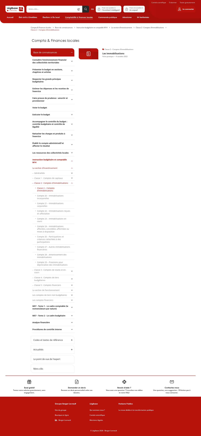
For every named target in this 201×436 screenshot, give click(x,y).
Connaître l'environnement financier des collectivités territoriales (49, 61)
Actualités (38, 349)
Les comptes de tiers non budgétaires (49, 295)
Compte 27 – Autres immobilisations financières (53, 248)
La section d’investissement (121, 27)
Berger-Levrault (65, 420)
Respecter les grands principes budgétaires (46, 80)
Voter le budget (39, 107)
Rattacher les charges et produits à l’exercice (48, 135)
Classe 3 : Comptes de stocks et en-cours (50, 271)
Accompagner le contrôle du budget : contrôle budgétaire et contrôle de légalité (49, 124)
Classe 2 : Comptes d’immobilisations (150, 27)
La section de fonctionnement (46, 290)
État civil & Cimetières (28, 17)
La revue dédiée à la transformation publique (136, 410)
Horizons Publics (125, 404)
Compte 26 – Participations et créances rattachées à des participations (50, 239)
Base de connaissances (64, 27)
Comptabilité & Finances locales (79, 17)
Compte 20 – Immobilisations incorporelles (50, 197)
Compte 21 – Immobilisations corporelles (50, 204)
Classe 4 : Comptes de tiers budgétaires (46, 279)
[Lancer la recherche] (85, 9)
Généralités (39, 173)
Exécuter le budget (41, 114)
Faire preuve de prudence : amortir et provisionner (50, 99)
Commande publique (107, 17)
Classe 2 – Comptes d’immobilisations (45, 30)
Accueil (10, 17)
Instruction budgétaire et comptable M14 (92, 27)
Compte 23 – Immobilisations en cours (51, 220)
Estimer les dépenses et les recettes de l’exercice (50, 90)
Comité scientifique (158, 2)
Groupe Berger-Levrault (65, 404)
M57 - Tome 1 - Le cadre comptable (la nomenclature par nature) (50, 307)
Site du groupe (60, 410)
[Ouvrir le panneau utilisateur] (186, 9)
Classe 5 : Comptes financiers (47, 285)
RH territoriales (143, 17)
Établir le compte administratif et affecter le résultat (48, 144)
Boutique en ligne (62, 415)
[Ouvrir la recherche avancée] (79, 9)
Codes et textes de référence (48, 340)
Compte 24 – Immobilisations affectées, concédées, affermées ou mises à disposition (53, 229)
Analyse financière (41, 322)
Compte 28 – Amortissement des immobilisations (52, 256)
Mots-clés (38, 368)
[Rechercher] (51, 9)
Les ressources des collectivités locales (50, 153)
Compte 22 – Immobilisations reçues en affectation (53, 212)
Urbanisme (127, 17)
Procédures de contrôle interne (47, 329)
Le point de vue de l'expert (46, 359)
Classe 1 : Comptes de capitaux (48, 178)
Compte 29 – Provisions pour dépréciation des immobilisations (52, 263)
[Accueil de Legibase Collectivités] (14, 9)
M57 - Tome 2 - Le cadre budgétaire (48, 315)
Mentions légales (96, 420)
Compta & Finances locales (41, 27)
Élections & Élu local (51, 17)
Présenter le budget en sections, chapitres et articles (47, 71)
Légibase (94, 404)
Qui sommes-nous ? (97, 410)
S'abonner (173, 2)
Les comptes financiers (42, 300)
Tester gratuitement (187, 2)
